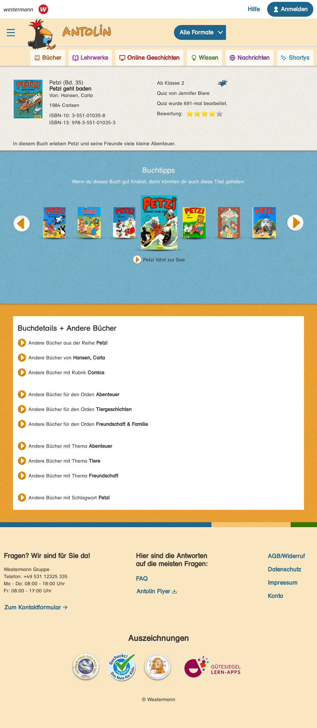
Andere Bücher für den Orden (73, 394)
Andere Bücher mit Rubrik (66, 372)
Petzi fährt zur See (164, 260)
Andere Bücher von (66, 358)
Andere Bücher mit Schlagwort (69, 498)
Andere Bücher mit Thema (70, 446)
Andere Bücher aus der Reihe (67, 343)
